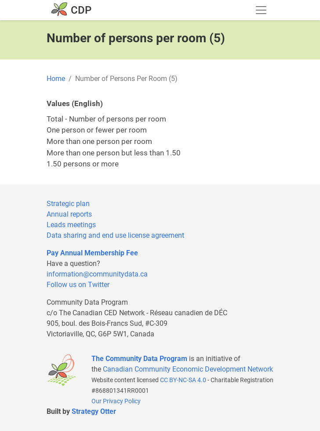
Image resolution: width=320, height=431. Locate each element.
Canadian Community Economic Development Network (188, 369)
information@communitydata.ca (97, 274)
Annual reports (69, 214)
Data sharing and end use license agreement (115, 235)
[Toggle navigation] (261, 10)
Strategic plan (68, 203)
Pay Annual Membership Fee (92, 253)
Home (56, 78)
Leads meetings (71, 225)
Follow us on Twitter (78, 284)
